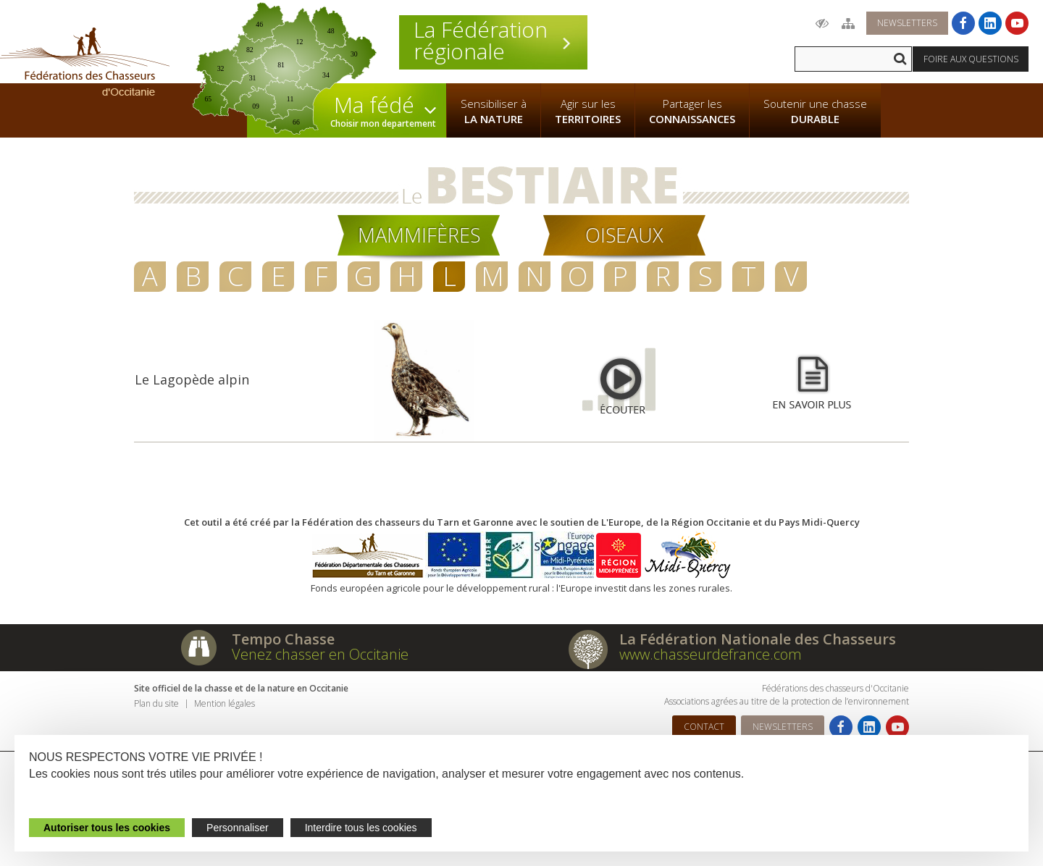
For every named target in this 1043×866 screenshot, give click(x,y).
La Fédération (493, 40)
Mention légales (224, 703)
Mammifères (419, 235)
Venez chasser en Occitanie (320, 654)
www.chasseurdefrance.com (710, 654)
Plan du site (156, 703)
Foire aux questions (970, 59)
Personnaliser (237, 827)
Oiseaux (624, 235)
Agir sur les (588, 111)
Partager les (692, 111)
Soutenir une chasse (815, 111)
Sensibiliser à (494, 111)
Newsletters (907, 23)
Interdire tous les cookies (361, 827)
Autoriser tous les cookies (106, 827)
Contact (704, 726)
